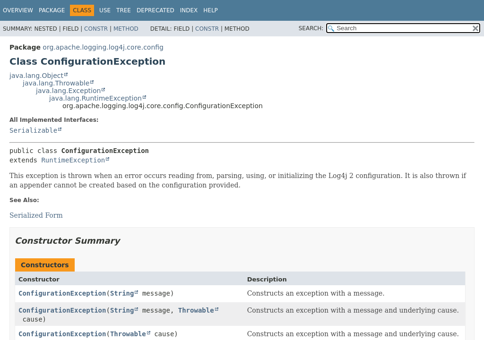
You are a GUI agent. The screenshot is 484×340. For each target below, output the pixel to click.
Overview (18, 10)
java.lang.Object (36, 75)
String (122, 293)
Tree (123, 10)
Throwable (196, 310)
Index (189, 10)
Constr (96, 29)
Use (105, 10)
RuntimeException (73, 160)
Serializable (33, 130)
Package (52, 10)
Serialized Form (36, 215)
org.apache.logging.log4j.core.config (103, 47)
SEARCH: (311, 28)
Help (210, 10)
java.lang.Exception (68, 90)
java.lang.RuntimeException (95, 98)
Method (125, 29)
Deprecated (155, 10)
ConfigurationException (62, 293)
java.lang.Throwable (56, 83)
